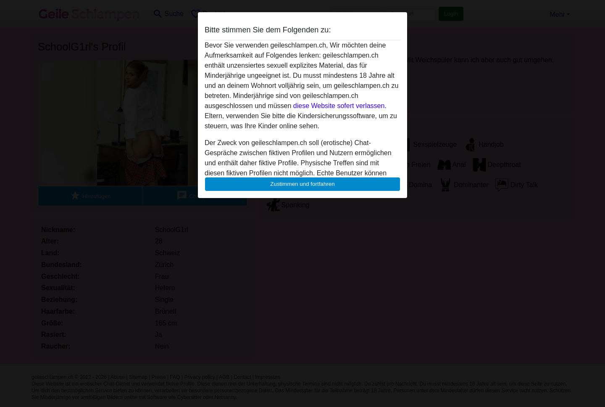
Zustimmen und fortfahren (302, 184)
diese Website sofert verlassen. (340, 105)
